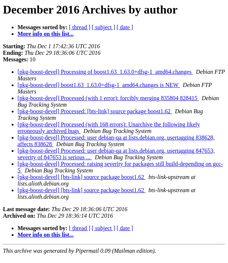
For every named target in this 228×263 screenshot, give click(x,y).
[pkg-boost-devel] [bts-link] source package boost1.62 (82, 177)
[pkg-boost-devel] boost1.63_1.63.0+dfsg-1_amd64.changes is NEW (99, 85)
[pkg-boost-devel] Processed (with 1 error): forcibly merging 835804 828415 (108, 98)
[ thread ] (79, 27)
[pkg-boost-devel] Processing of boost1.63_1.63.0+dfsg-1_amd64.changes (105, 72)
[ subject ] (103, 27)
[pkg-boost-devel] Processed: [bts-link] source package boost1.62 (95, 111)
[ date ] (125, 27)
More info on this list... (46, 34)
